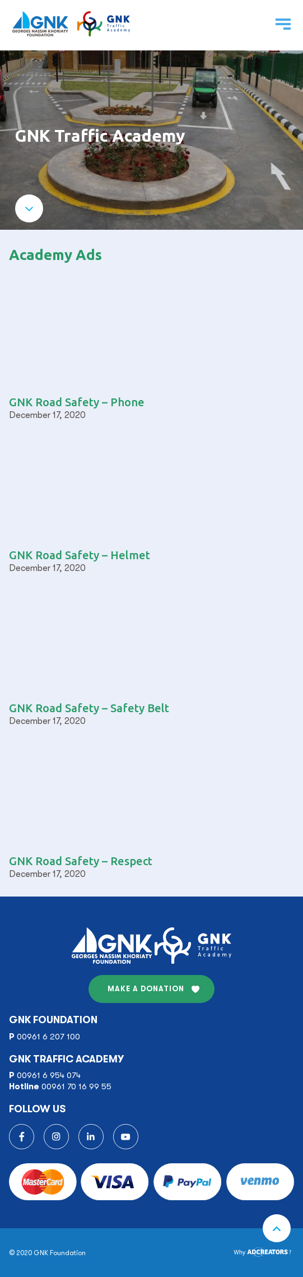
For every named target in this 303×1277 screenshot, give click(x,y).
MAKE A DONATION (146, 989)
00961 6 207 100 (48, 1037)
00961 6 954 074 (49, 1075)
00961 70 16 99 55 (76, 1086)
